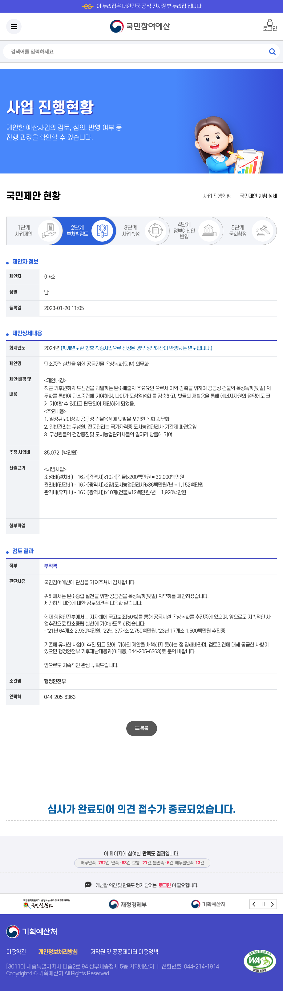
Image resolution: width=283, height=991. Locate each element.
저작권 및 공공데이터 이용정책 (124, 952)
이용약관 (16, 952)
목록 (141, 728)
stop (263, 903)
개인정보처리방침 (58, 952)
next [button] (272, 903)
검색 (272, 51)
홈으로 (190, 196)
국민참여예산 (141, 26)
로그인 (270, 29)
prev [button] (254, 903)
